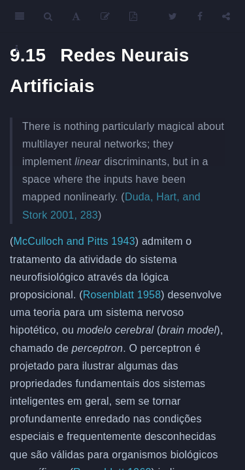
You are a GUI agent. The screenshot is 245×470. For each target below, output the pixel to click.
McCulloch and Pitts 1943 (74, 241)
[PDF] (133, 16)
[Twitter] (173, 16)
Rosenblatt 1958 (122, 294)
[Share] (226, 16)
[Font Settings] (76, 16)
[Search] (48, 16)
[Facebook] (200, 16)
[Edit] (105, 16)
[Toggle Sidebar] (19, 16)
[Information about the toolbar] (16, 49)
